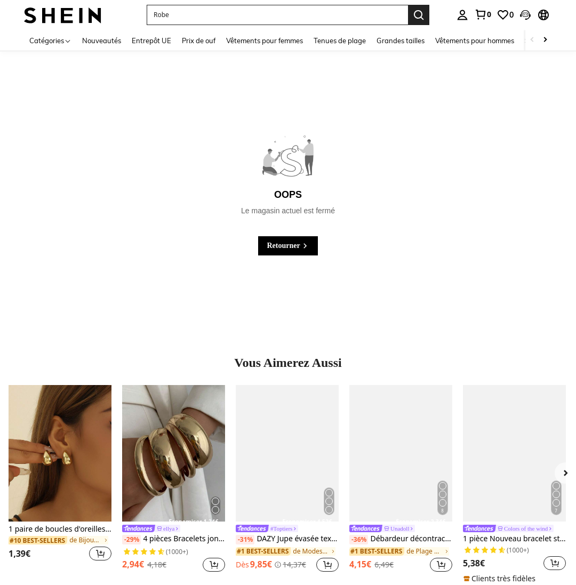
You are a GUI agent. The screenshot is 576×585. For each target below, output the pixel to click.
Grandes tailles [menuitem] (401, 40)
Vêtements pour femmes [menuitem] (264, 40)
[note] (501, 578)
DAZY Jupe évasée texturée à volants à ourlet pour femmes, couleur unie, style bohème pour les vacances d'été (287, 539)
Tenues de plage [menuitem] (340, 40)
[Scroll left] (532, 40)
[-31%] (245, 539)
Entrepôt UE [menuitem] (151, 40)
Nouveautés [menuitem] (101, 40)
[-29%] (131, 539)
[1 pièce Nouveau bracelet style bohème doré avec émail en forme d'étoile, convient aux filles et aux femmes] (514, 453)
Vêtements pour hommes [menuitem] (474, 40)
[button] (525, 15)
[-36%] (358, 539)
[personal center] (462, 15)
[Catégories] (50, 40)
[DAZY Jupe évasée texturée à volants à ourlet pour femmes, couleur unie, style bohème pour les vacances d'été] (287, 453)
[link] (482, 14)
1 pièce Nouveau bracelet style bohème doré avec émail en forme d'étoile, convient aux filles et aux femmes (514, 538)
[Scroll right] (545, 40)
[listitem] (60, 479)
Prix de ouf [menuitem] (198, 40)
